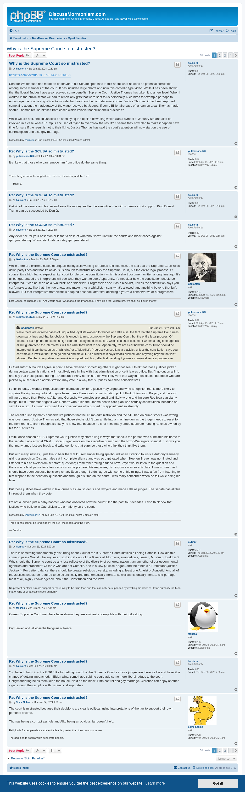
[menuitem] (14, 31)
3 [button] (225, 55)
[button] (236, 55)
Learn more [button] (155, 783)
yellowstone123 (197, 151)
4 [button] (230, 55)
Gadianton (194, 284)
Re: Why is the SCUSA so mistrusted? (41, 151)
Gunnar (192, 542)
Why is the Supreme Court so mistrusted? (51, 48)
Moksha (192, 634)
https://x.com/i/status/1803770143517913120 (40, 75)
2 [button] (220, 55)
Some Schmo (195, 727)
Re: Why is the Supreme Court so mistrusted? (48, 254)
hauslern (193, 63)
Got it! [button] (218, 783)
